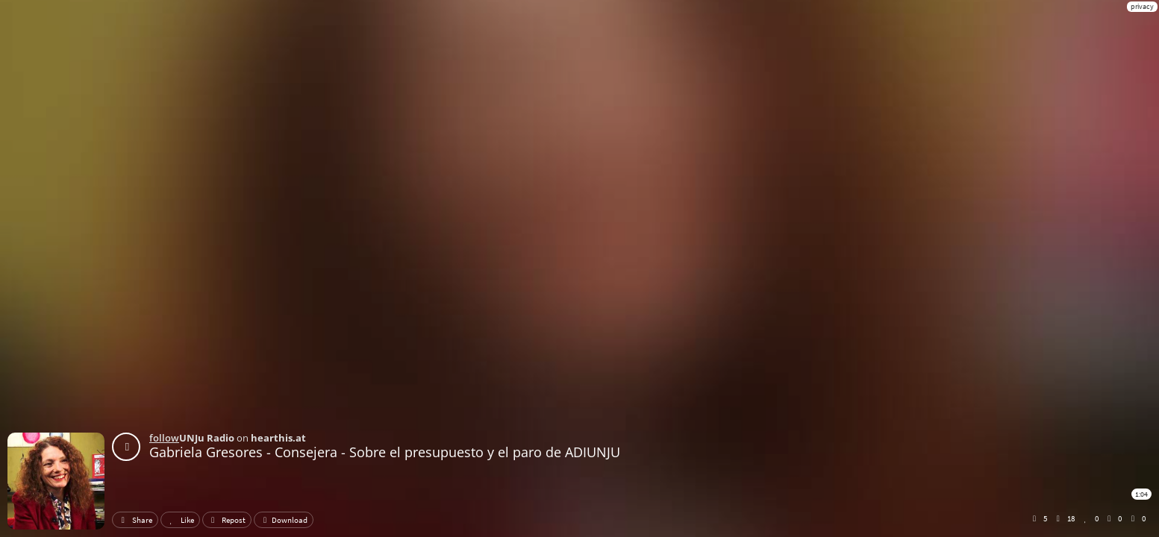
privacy (1142, 6)
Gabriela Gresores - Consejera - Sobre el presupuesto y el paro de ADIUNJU (384, 452)
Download (283, 520)
